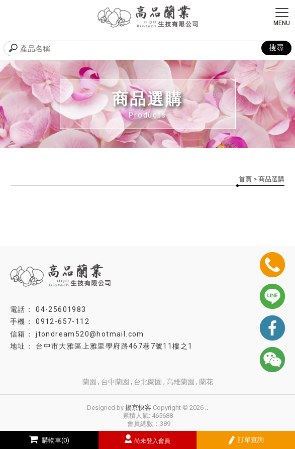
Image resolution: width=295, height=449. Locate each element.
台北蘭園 (148, 382)
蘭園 (89, 382)
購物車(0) (49, 440)
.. (206, 407)
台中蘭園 (115, 382)
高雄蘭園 (180, 382)
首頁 (245, 179)
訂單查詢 (246, 440)
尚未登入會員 (152, 440)
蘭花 (206, 382)
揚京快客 (138, 407)
